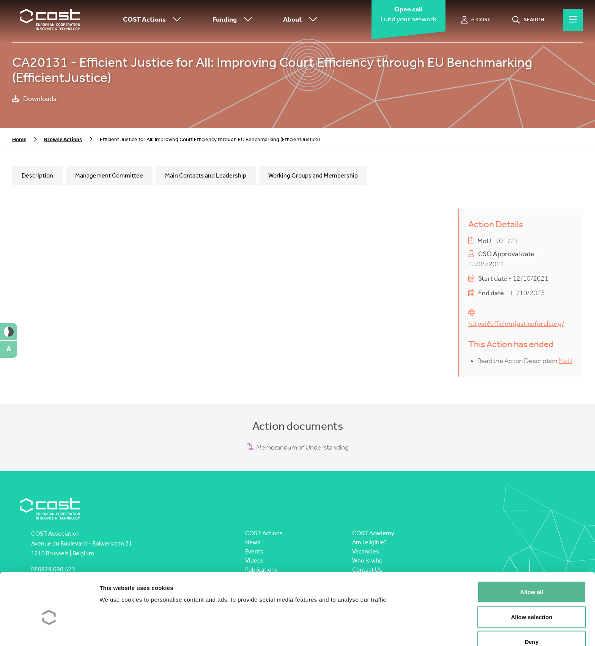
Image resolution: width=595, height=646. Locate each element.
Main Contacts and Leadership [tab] (205, 175)
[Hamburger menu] (573, 20)
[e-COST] (476, 19)
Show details (398, 631)
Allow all (531, 552)
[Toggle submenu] (175, 20)
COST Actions (154, 20)
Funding (234, 20)
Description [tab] (37, 175)
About (302, 20)
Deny (532, 602)
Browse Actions (63, 139)
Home (19, 139)
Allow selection (531, 577)
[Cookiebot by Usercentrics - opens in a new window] (49, 631)
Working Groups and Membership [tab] (313, 175)
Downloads (34, 99)
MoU (565, 361)
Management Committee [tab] (109, 175)
